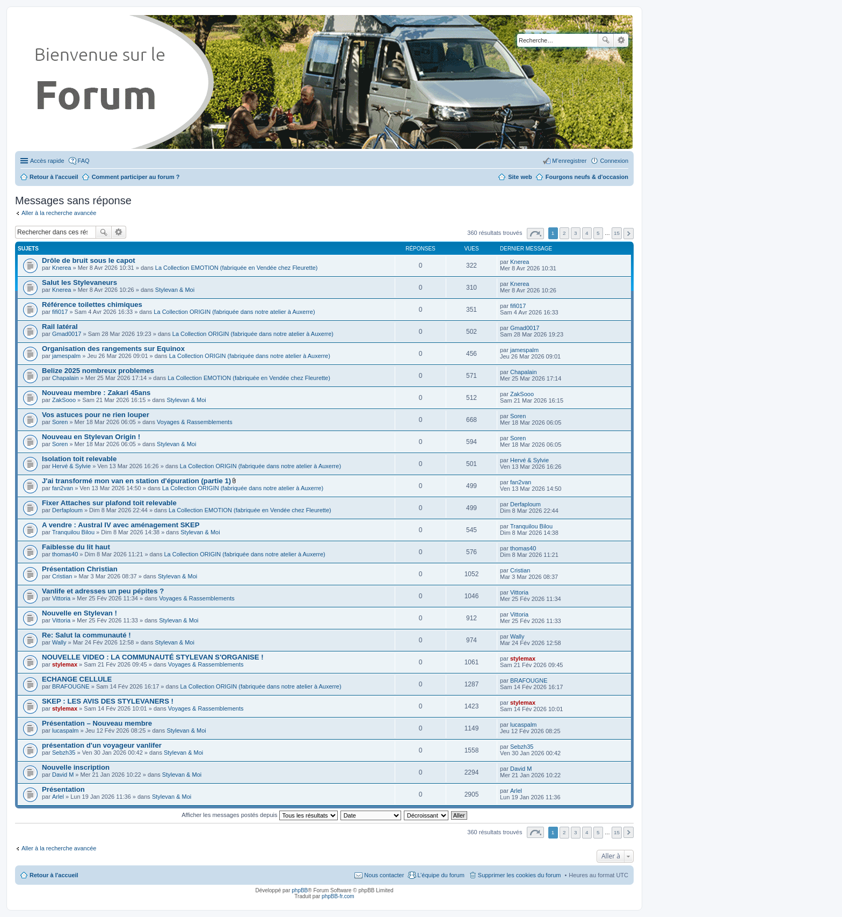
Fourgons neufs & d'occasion (587, 177)
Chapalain (65, 378)
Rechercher (606, 40)
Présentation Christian (80, 569)
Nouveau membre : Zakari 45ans (96, 393)
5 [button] (598, 233)
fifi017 (60, 312)
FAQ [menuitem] (84, 160)
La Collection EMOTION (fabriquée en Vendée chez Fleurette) (236, 267)
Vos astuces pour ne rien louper (95, 415)
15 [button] (617, 233)
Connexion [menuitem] (614, 160)
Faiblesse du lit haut (76, 547)
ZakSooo (64, 400)
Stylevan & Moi (174, 289)
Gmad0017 (66, 334)
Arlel (58, 796)
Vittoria (61, 598)
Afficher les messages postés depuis (259, 815)
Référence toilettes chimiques (92, 304)
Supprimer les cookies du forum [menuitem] (519, 875)
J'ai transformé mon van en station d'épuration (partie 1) (136, 481)
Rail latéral (60, 327)
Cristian (62, 576)
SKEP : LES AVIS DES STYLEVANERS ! (107, 701)
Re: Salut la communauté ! (86, 635)
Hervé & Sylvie (71, 466)
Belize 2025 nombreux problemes (98, 371)
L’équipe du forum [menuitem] (440, 875)
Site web (520, 177)
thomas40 (65, 554)
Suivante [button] (628, 233)
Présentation (63, 789)
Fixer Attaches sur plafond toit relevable (109, 503)
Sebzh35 (63, 752)
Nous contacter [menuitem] (384, 875)
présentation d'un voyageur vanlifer (102, 745)
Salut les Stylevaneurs (79, 282)
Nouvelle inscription (76, 767)
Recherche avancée (621, 40)
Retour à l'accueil (54, 875)
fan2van (62, 488)
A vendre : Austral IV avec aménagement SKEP (121, 525)
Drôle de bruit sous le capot (88, 260)
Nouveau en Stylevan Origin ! (91, 437)
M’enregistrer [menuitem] (569, 160)
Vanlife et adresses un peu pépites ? (103, 591)
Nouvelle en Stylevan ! (79, 613)
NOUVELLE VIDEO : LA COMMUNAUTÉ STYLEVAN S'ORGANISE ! (153, 657)
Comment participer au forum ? (136, 177)
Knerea (61, 267)
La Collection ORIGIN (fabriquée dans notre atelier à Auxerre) (234, 312)
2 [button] (564, 233)
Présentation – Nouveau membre (97, 723)
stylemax (64, 664)
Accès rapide (47, 160)
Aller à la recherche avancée (58, 213)
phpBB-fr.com (338, 896)
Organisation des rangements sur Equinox (113, 349)
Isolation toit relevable (79, 459)
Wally (59, 642)
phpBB (300, 890)
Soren (60, 422)
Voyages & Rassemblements (195, 422)
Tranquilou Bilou (73, 532)
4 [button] (587, 233)
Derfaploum (67, 510)
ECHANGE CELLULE (77, 679)
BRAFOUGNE (71, 686)
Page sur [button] (535, 233)
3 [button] (575, 233)
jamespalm (66, 356)
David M (63, 774)
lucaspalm (65, 730)
